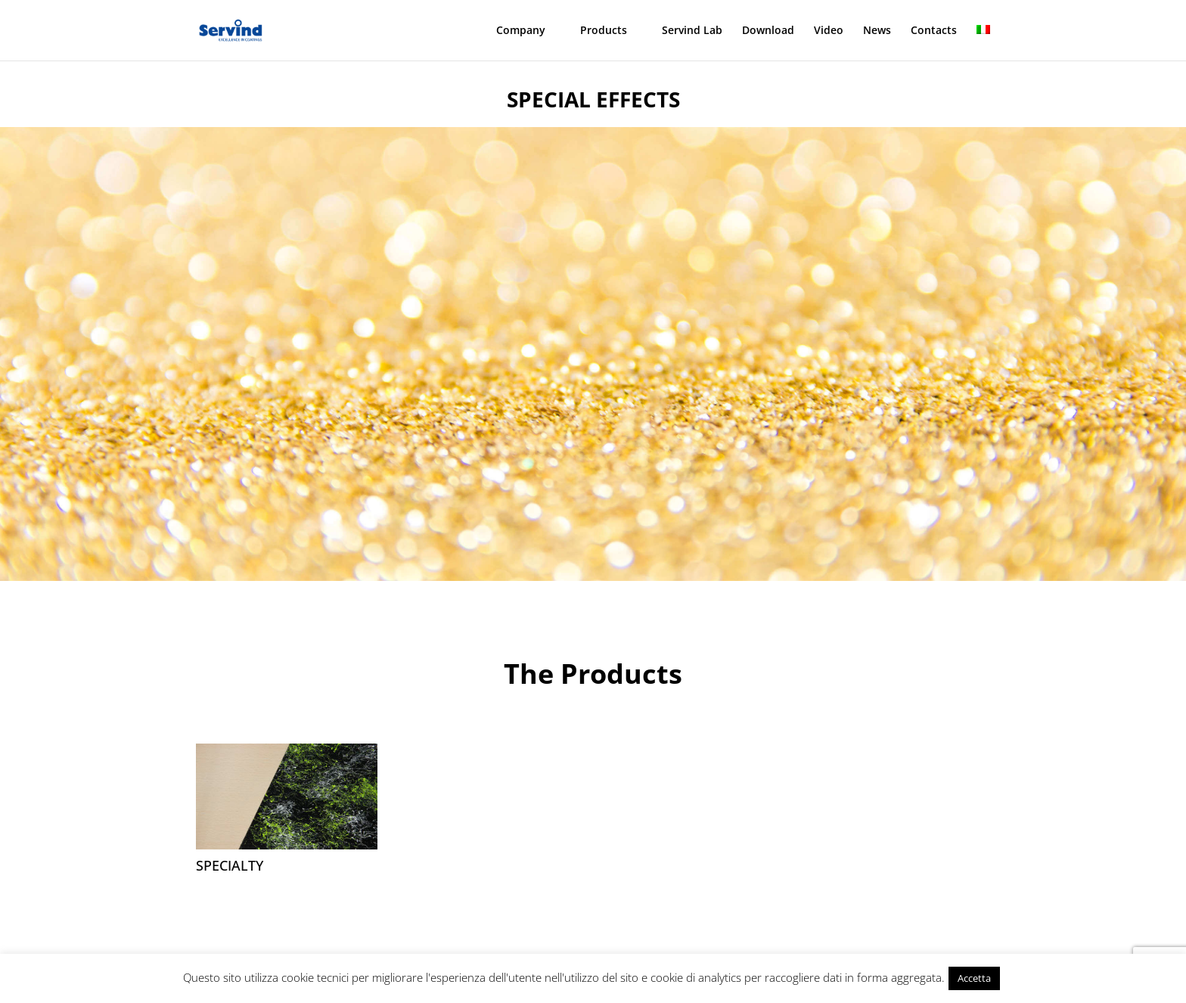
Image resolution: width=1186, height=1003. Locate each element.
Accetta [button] (974, 978)
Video (828, 31)
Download (768, 31)
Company (520, 31)
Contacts (934, 31)
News (877, 31)
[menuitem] (983, 43)
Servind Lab (692, 31)
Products (603, 31)
